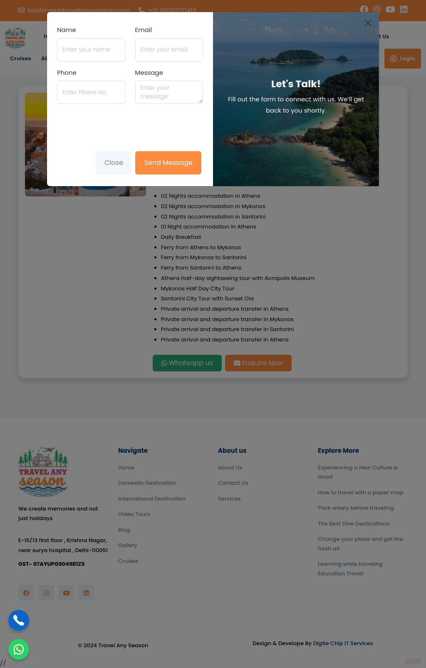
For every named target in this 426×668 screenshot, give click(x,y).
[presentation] (120, 127)
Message (149, 72)
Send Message (168, 162)
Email (143, 29)
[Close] (368, 23)
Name (66, 29)
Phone (67, 72)
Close (113, 162)
